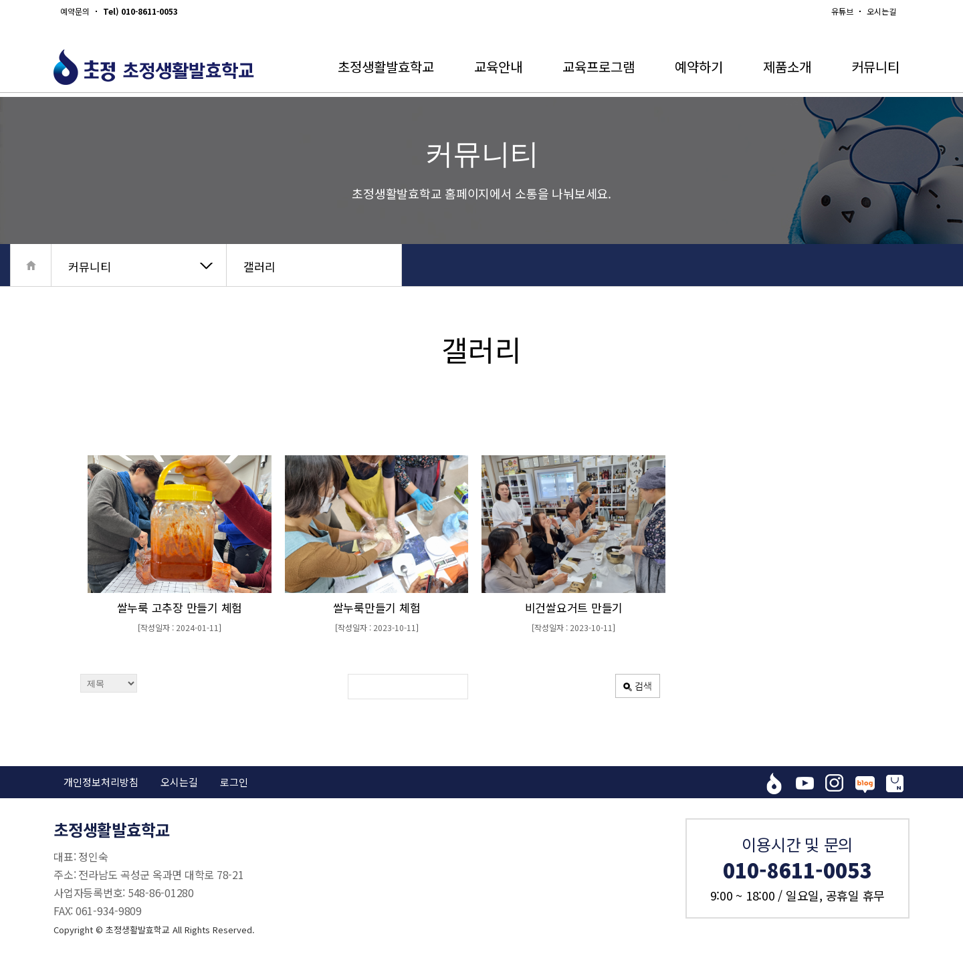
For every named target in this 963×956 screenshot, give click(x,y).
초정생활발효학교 (386, 66)
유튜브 (842, 11)
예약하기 (699, 66)
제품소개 (787, 66)
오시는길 (881, 11)
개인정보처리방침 (101, 782)
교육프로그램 (598, 66)
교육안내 (498, 66)
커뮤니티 (875, 66)
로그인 (234, 782)
